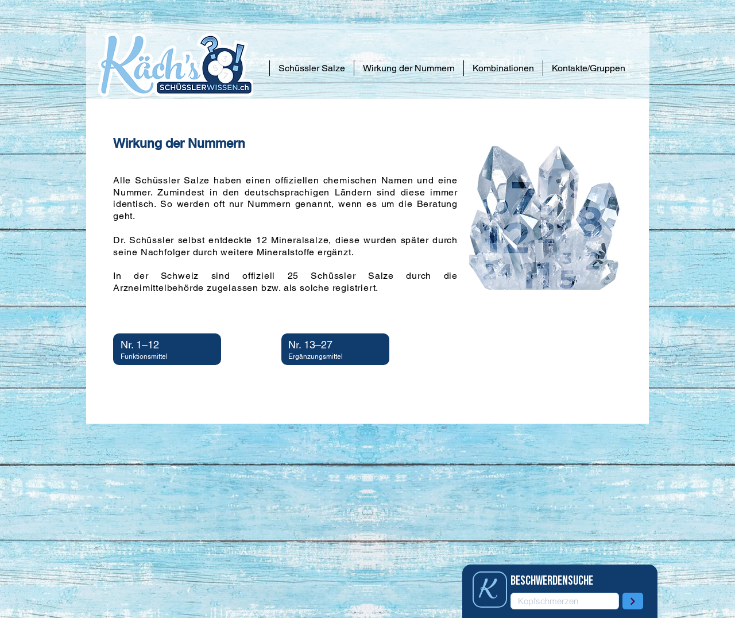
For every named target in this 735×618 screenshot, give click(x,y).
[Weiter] (632, 601)
